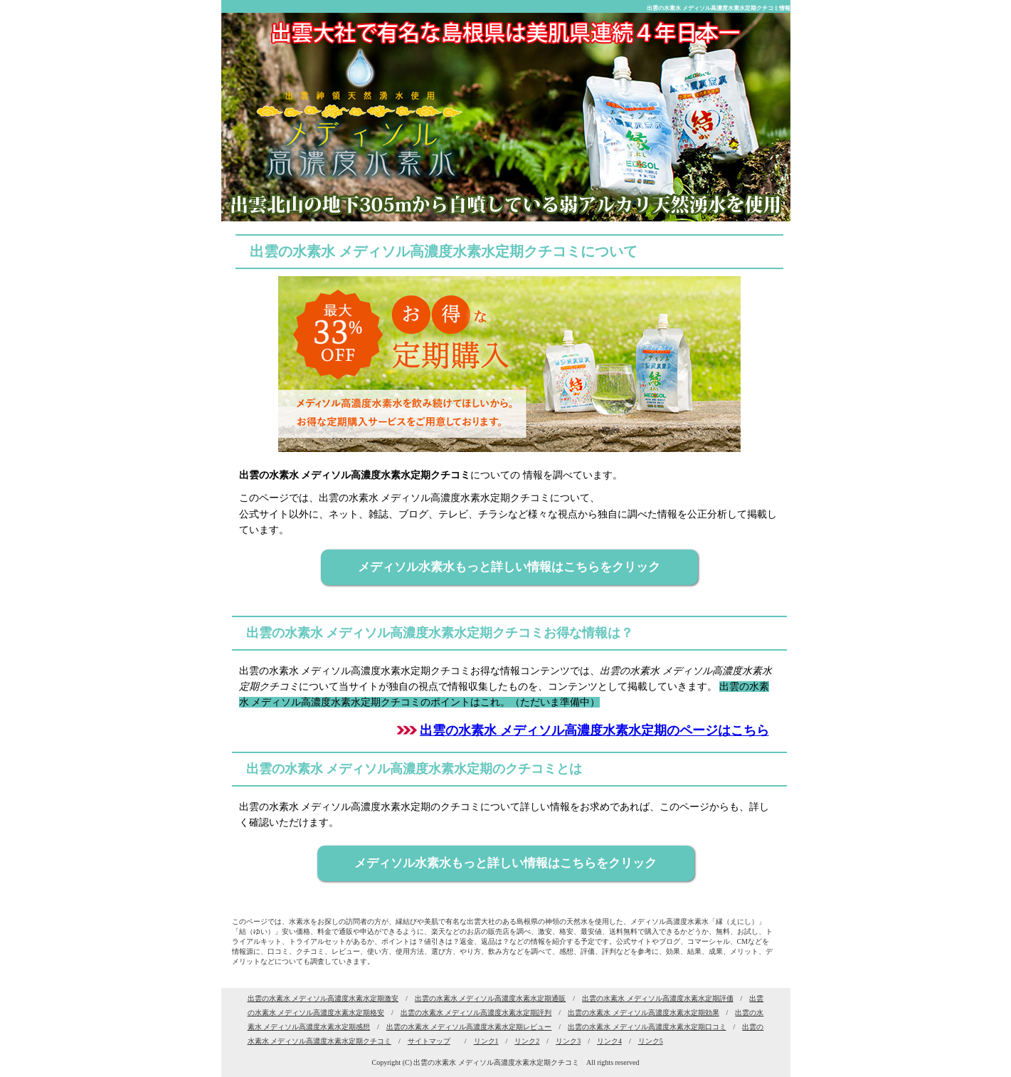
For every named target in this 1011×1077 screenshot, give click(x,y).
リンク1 (486, 1041)
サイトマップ (429, 1041)
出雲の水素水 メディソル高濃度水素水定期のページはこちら (594, 730)
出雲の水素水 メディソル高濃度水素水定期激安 (323, 998)
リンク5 (650, 1041)
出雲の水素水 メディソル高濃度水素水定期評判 (476, 1012)
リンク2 (526, 1041)
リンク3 (568, 1041)
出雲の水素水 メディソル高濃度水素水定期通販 (490, 998)
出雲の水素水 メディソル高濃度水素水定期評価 (658, 998)
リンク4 (609, 1041)
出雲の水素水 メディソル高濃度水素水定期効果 (643, 1012)
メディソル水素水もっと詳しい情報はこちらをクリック (509, 567)
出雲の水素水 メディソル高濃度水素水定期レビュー (469, 1027)
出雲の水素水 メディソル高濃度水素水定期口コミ (647, 1027)
